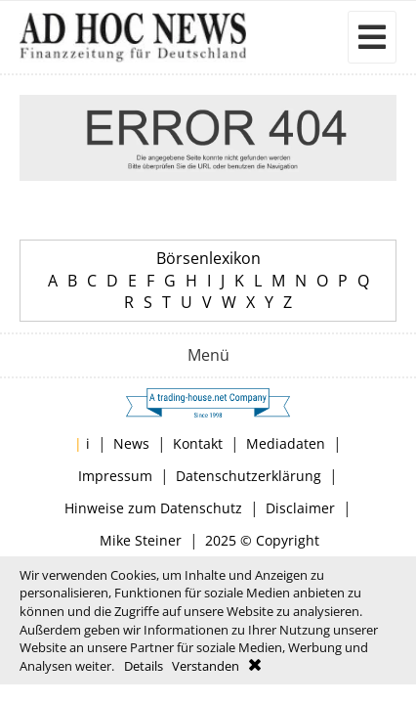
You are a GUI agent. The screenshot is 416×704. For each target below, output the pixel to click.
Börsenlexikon (208, 258)
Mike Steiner (141, 540)
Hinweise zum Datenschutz (153, 508)
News (131, 443)
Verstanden (205, 666)
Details (143, 666)
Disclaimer (300, 508)
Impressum (115, 475)
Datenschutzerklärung (248, 475)
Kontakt (198, 443)
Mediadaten (285, 443)
